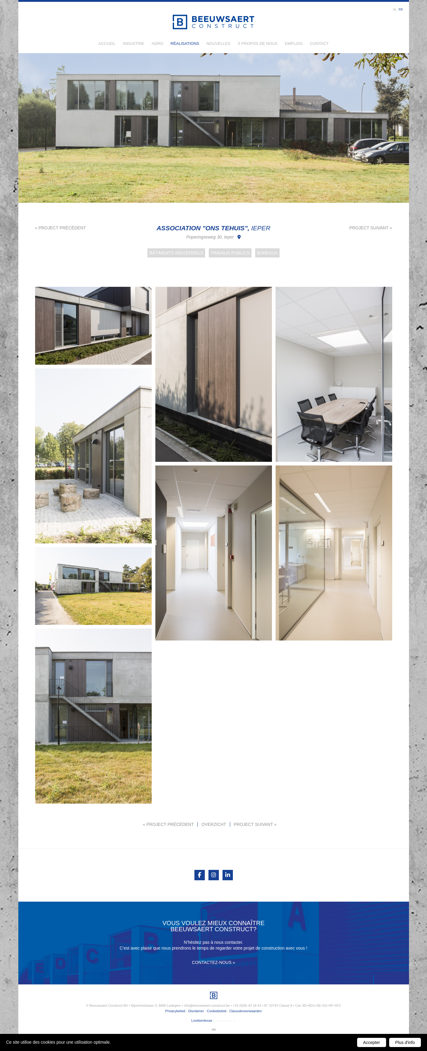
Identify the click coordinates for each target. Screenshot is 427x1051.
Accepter (371, 1042)
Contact (319, 43)
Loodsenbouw (201, 1020)
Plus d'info (405, 1042)
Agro (157, 43)
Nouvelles (218, 43)
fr (401, 9)
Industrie (133, 43)
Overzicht (213, 824)
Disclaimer (196, 1011)
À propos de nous (258, 43)
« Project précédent (60, 227)
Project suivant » (370, 227)
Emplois (293, 43)
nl (395, 9)
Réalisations (185, 43)
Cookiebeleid (216, 1011)
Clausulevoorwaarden (245, 1011)
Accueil (106, 43)
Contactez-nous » (213, 962)
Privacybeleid (175, 1011)
